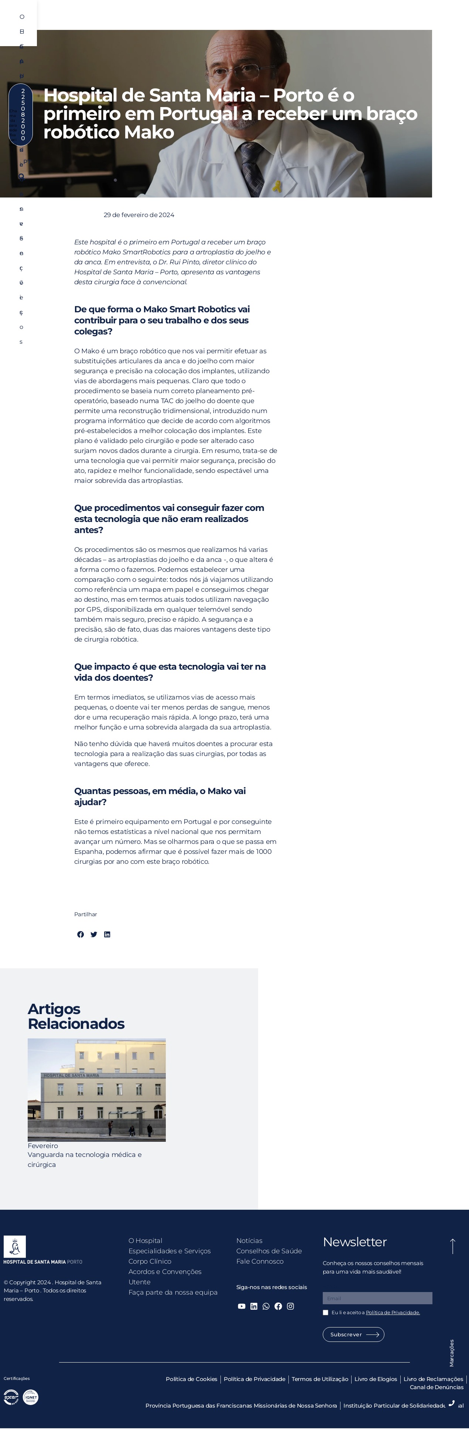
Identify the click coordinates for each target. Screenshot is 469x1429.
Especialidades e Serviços (194, 20)
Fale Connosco (260, 1261)
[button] (450, 41)
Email (331, 1286)
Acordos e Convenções (316, 20)
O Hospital (136, 20)
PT (384, 41)
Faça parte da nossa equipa (173, 1292)
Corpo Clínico (257, 20)
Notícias (249, 1241)
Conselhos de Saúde (269, 1251)
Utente (366, 20)
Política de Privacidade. (393, 1312)
